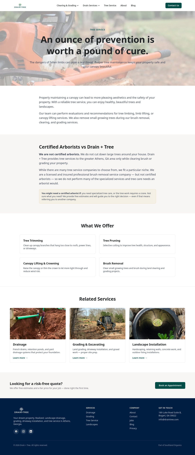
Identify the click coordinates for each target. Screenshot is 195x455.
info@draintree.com (169, 419)
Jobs (132, 420)
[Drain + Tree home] (20, 5)
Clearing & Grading (68, 5)
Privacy (133, 428)
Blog (133, 5)
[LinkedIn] (31, 431)
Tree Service (110, 5)
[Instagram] (23, 431)
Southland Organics (173, 445)
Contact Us (173, 5)
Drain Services (91, 5)
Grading (90, 416)
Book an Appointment (170, 385)
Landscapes (92, 424)
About (124, 5)
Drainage (90, 412)
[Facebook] (16, 431)
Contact (133, 416)
